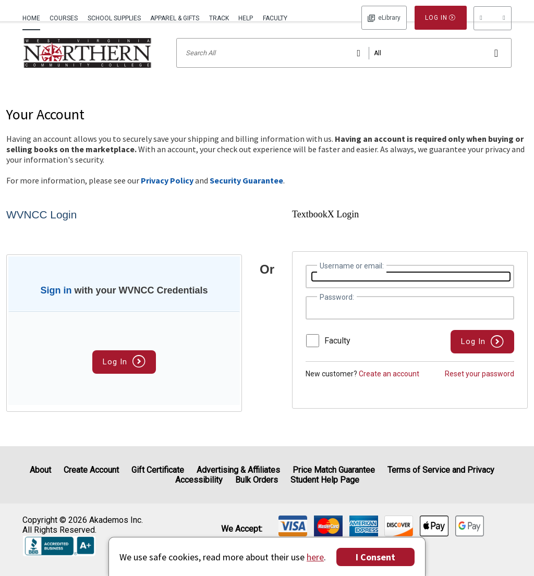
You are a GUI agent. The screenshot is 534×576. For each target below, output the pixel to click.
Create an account (389, 387)
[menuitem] (33, 17)
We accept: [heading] (241, 529)
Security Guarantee (246, 194)
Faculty (275, 18)
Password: (337, 311)
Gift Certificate (157, 470)
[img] (292, 526)
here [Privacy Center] (315, 557)
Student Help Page (324, 480)
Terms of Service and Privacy (440, 470)
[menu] (493, 18)
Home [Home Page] (31, 18)
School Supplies (114, 18)
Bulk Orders (256, 480)
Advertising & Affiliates (238, 470)
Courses (64, 18)
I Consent (375, 557)
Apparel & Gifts (174, 18)
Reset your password (479, 387)
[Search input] (344, 66)
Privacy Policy (167, 194)
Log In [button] (384, 18)
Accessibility (199, 480)
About (40, 470)
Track (219, 18)
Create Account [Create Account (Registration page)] (91, 470)
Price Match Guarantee (334, 470)
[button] (493, 18)
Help (245, 18)
